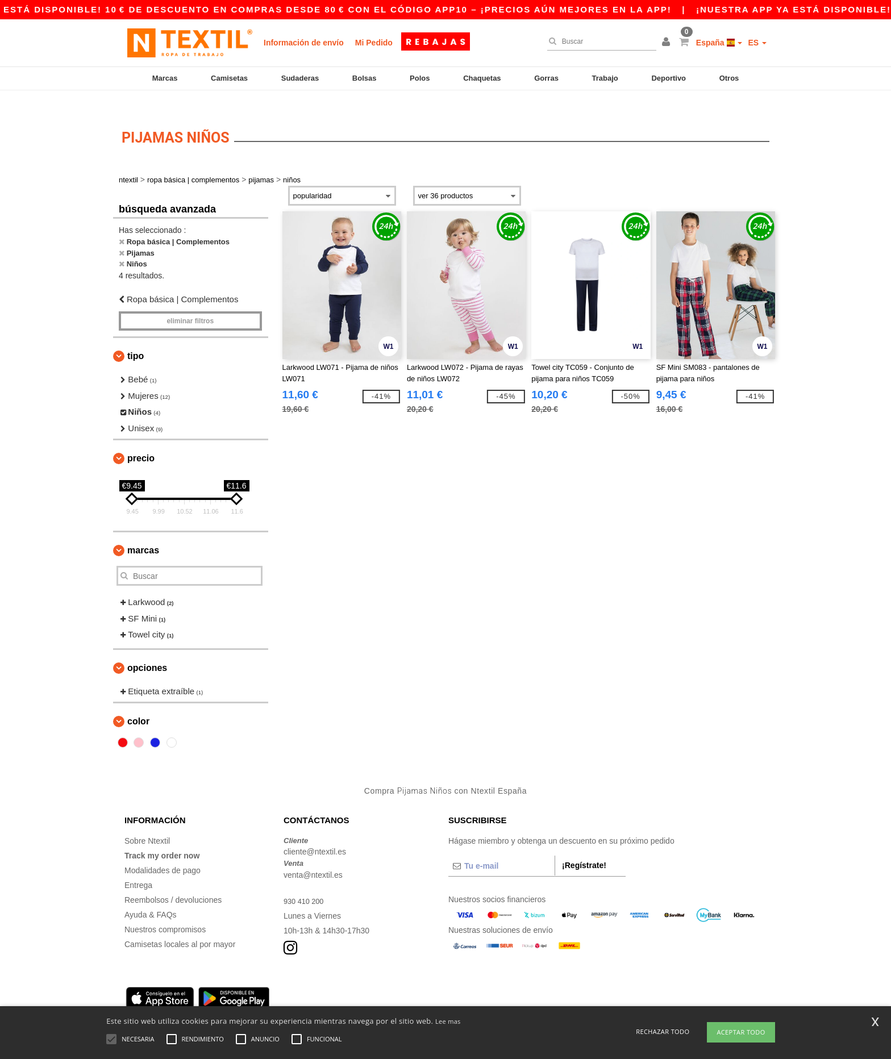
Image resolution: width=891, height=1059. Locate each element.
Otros (729, 78)
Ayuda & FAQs (150, 897)
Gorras (546, 78)
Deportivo (668, 78)
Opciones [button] (147, 651)
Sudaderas (300, 78)
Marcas (165, 78)
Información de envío (304, 42)
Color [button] (138, 705)
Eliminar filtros (190, 304)
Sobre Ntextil (147, 823)
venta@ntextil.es (313, 857)
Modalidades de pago (162, 853)
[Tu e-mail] (501, 849)
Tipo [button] (135, 339)
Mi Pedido (374, 42)
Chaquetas (482, 78)
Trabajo (605, 78)
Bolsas (364, 78)
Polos (420, 78)
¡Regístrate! (584, 848)
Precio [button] (141, 442)
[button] (667, 42)
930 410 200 (306, 884)
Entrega (138, 868)
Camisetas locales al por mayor (179, 927)
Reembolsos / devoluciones (173, 882)
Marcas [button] (143, 534)
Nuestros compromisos (165, 912)
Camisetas (229, 78)
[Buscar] (599, 41)
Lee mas (448, 1021)
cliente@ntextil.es (315, 835)
